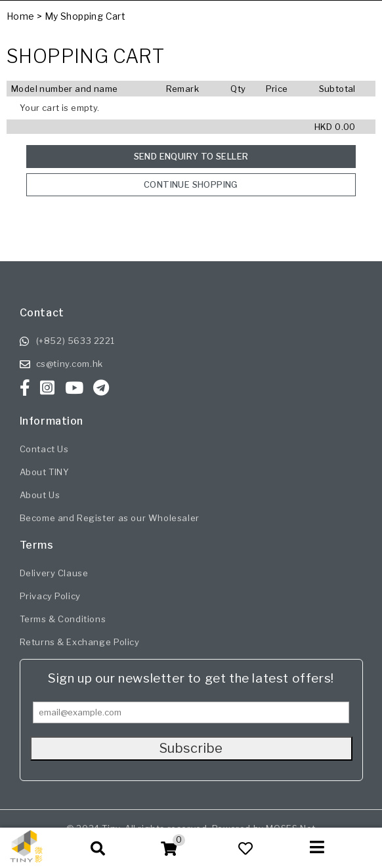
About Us (40, 495)
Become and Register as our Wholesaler (110, 518)
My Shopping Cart (85, 16)
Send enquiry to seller (191, 156)
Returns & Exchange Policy (80, 642)
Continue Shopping (191, 184)
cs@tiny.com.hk (69, 363)
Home (21, 16)
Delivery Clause (54, 573)
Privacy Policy (50, 596)
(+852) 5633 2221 (76, 340)
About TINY (45, 472)
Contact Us (44, 449)
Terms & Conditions (63, 619)
